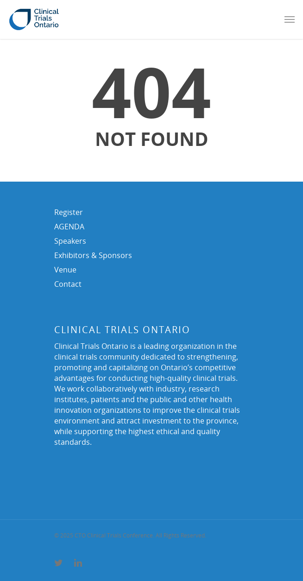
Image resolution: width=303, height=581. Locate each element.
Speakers (70, 241)
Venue (65, 270)
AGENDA (69, 226)
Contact (68, 284)
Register (68, 212)
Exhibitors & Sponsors (93, 255)
